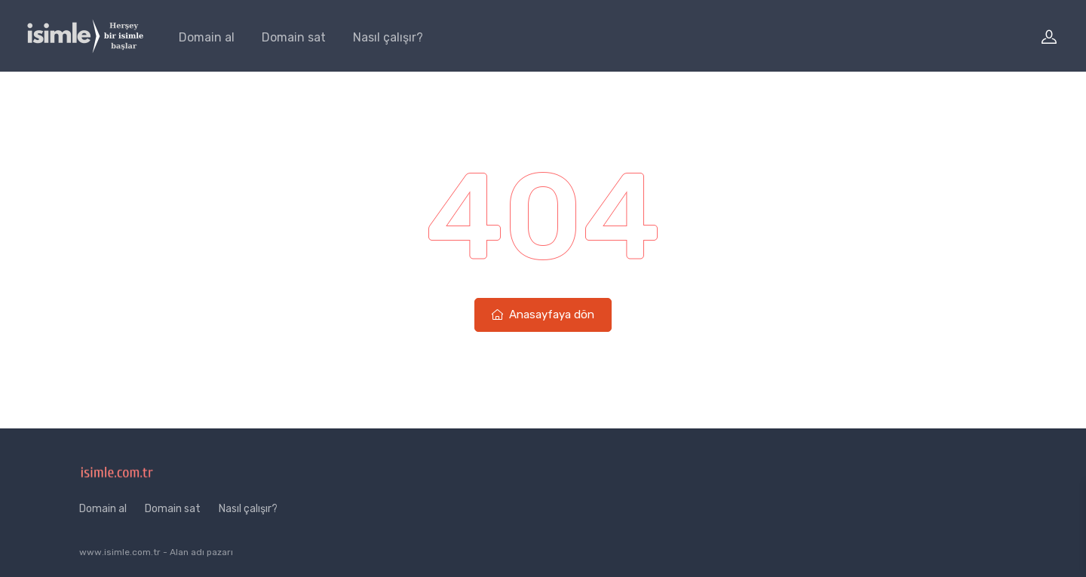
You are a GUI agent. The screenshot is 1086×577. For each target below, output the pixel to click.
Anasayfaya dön (543, 314)
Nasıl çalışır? (388, 37)
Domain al (207, 37)
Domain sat (294, 37)
